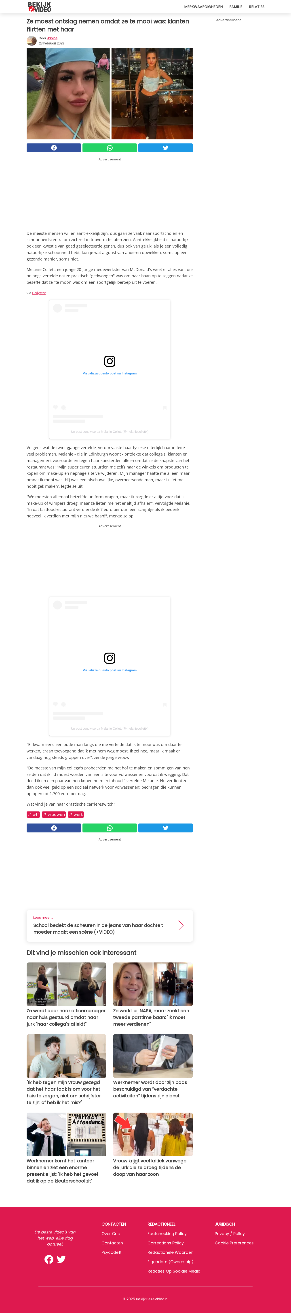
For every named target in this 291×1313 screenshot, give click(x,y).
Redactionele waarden (170, 1252)
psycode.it (111, 1252)
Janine (52, 38)
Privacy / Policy (230, 1233)
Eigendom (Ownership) (171, 1262)
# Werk (76, 814)
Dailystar (39, 293)
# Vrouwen (54, 814)
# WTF (33, 814)
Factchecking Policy (167, 1233)
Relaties (256, 6)
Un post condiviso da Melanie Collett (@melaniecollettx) (109, 431)
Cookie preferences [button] (234, 1243)
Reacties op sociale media (174, 1271)
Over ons (110, 1233)
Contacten (112, 1243)
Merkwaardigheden (203, 6)
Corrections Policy (166, 1243)
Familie (235, 6)
